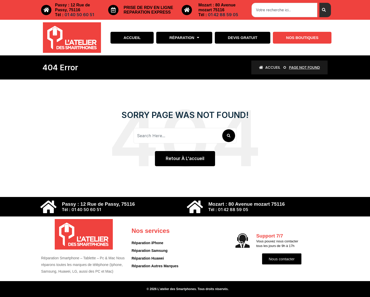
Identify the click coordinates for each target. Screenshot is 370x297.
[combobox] (284, 10)
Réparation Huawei (148, 258)
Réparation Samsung (150, 251)
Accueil (132, 37)
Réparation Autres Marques (155, 266)
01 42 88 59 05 (223, 14)
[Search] (325, 10)
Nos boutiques (302, 37)
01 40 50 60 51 (79, 14)
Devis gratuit (242, 37)
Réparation (184, 37)
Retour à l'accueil (185, 158)
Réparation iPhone (147, 243)
